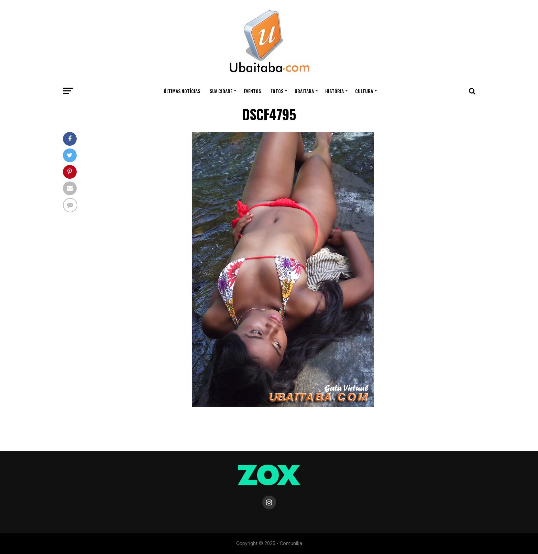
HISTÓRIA (334, 91)
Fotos (277, 91)
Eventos (252, 91)
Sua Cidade (221, 91)
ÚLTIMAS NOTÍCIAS (182, 91)
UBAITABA (304, 91)
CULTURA (364, 91)
